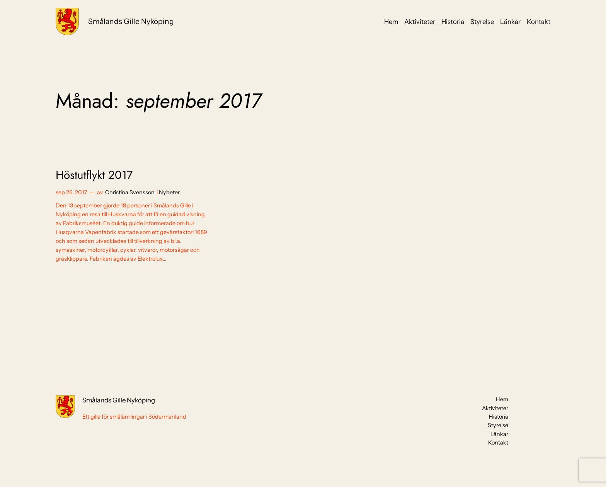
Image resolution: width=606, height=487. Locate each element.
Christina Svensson (130, 192)
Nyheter (169, 192)
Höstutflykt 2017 (94, 175)
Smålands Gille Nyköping (131, 21)
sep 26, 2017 (71, 192)
